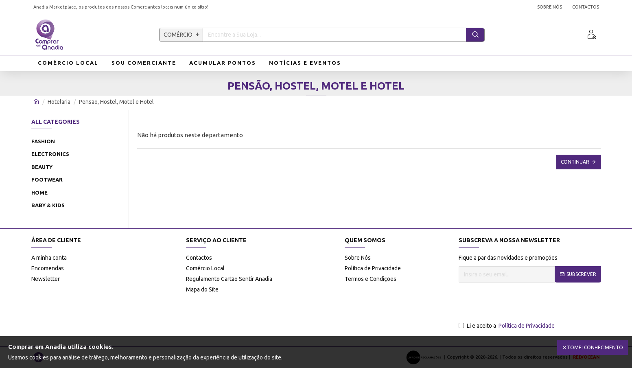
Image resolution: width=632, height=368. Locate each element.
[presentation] (520, 302)
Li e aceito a (507, 326)
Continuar (575, 161)
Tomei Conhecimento (595, 347)
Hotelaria (59, 102)
